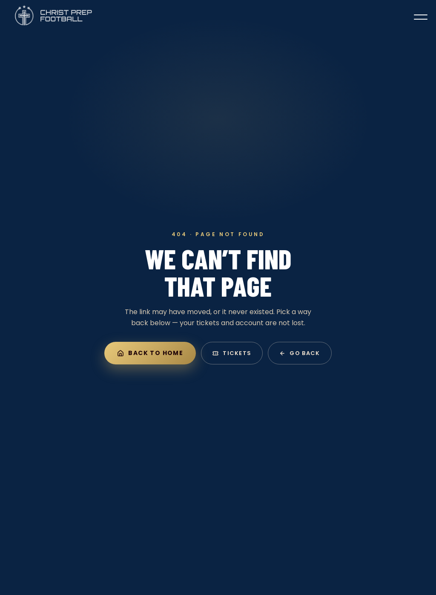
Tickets (231, 353)
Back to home (150, 353)
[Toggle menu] (420, 17)
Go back (299, 353)
